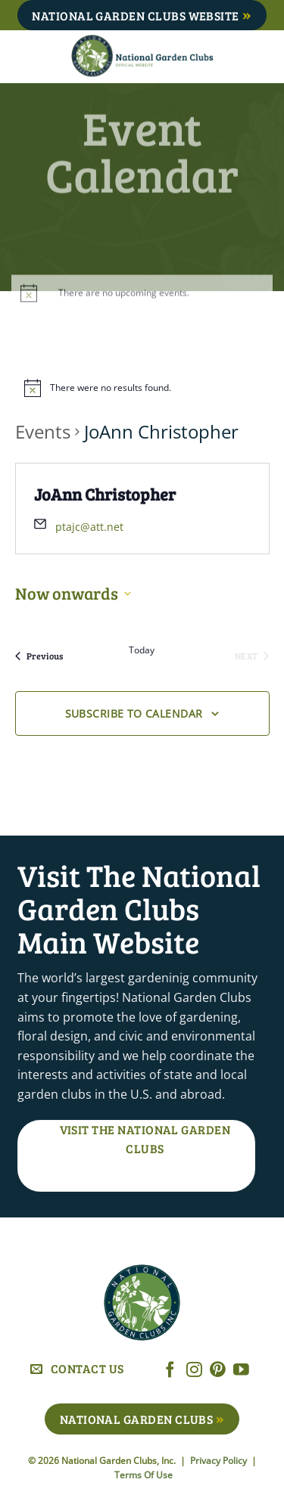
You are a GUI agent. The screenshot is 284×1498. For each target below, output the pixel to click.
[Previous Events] (39, 655)
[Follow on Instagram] (194, 1370)
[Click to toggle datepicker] (73, 593)
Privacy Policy (219, 1460)
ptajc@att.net (89, 526)
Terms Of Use (143, 1475)
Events (42, 431)
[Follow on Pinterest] (218, 1370)
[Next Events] (252, 655)
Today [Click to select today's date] (141, 650)
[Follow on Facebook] (170, 1370)
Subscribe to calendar (134, 713)
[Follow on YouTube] (241, 1370)
